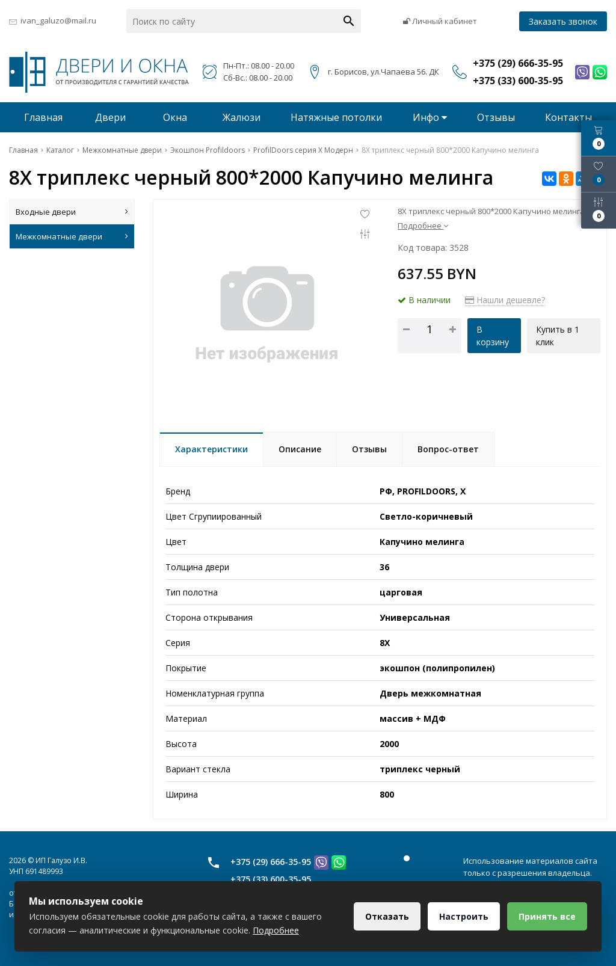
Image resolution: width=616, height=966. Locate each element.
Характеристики (211, 449)
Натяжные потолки (336, 117)
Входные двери (72, 212)
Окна (175, 117)
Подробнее (423, 225)
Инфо (430, 117)
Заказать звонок (563, 21)
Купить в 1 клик (557, 336)
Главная (43, 117)
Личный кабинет (440, 21)
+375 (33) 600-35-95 (270, 879)
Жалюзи (241, 117)
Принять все (547, 916)
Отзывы (496, 117)
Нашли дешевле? (505, 300)
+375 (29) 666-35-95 (270, 861)
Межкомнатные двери (72, 236)
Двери (110, 117)
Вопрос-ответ (448, 449)
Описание (300, 449)
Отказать (387, 916)
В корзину (492, 336)
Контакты (568, 117)
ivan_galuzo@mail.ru (58, 20)
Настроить (463, 916)
